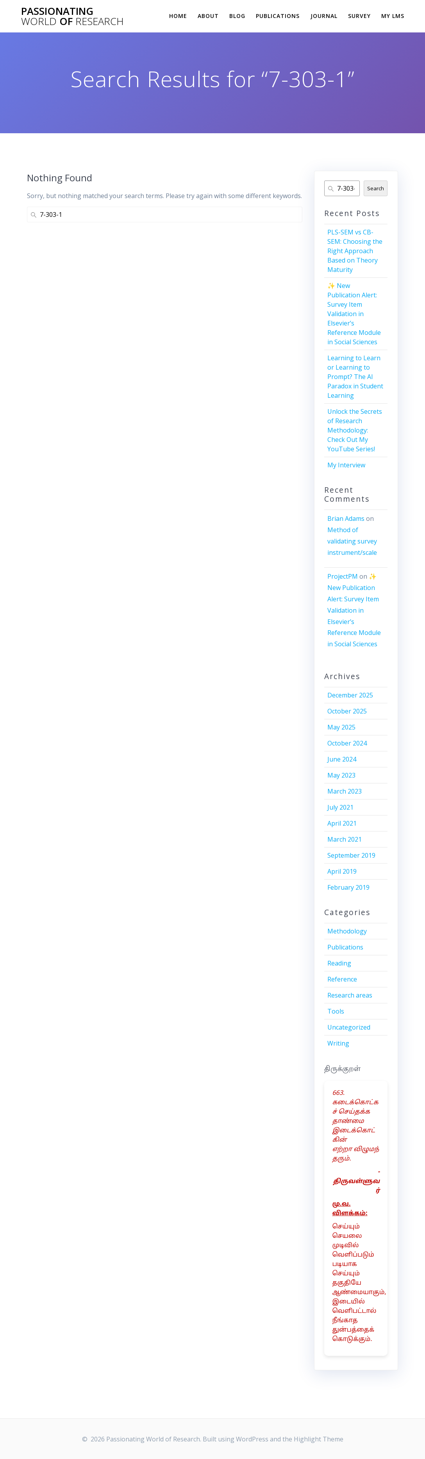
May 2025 (341, 727)
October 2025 (347, 711)
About (208, 16)
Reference (342, 979)
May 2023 (341, 775)
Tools (335, 1011)
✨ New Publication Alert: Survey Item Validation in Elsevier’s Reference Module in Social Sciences (354, 313)
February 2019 (348, 887)
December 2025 (350, 695)
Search (375, 188)
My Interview (346, 465)
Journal (324, 16)
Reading (339, 963)
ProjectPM (342, 576)
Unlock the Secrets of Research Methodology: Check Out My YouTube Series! (354, 430)
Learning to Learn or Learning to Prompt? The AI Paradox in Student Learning (355, 377)
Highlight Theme (318, 1439)
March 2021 (344, 839)
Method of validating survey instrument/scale (352, 541)
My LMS (392, 16)
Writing (338, 1043)
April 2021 (342, 823)
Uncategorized (348, 1027)
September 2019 (351, 855)
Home (178, 16)
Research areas (349, 995)
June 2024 (341, 759)
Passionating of (72, 16)
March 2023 (344, 791)
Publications (278, 16)
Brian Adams (345, 518)
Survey (359, 16)
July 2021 (340, 807)
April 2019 (342, 871)
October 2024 (347, 743)
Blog (237, 16)
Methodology (347, 931)
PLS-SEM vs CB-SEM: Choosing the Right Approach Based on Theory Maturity (354, 251)
